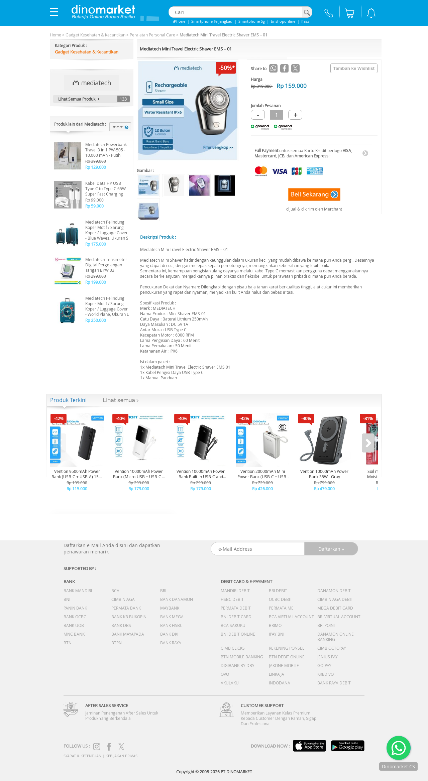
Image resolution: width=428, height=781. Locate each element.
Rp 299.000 (95, 276)
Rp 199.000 (95, 282)
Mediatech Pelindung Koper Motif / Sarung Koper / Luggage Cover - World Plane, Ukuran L (107, 306)
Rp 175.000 (95, 244)
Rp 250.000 (95, 320)
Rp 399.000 (95, 161)
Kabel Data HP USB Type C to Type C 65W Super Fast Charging (105, 188)
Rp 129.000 (95, 167)
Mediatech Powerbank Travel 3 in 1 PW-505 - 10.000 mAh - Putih (106, 150)
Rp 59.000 (94, 206)
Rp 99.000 (94, 200)
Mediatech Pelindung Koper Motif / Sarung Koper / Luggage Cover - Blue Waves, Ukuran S (106, 230)
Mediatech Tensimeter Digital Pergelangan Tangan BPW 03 (106, 265)
